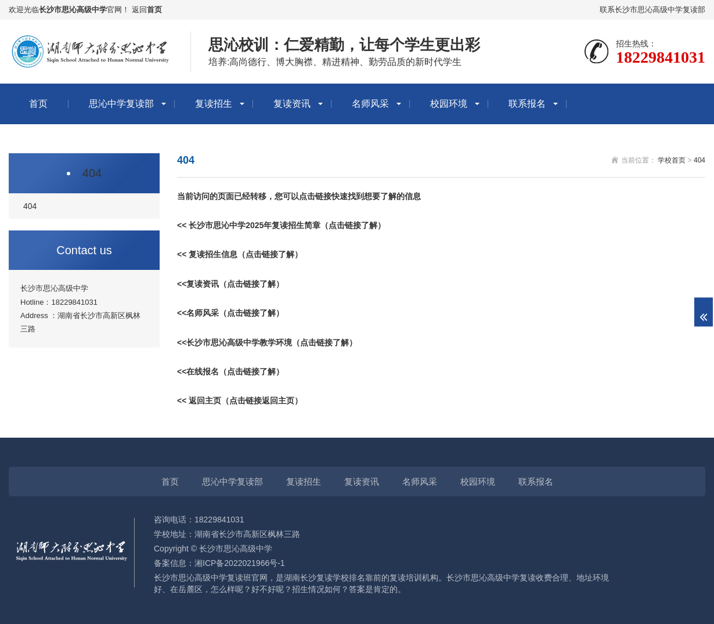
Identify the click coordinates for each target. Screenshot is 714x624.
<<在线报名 (198, 371)
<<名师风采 (198, 313)
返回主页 (205, 400)
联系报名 (527, 104)
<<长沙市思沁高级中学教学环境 (234, 342)
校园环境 (448, 104)
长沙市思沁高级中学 (73, 9)
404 (92, 173)
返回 (139, 9)
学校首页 (672, 160)
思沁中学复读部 (121, 104)
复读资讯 (292, 104)
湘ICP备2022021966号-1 (239, 563)
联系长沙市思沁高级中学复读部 (652, 9)
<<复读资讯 (198, 283)
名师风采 (370, 104)
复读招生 (213, 104)
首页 (154, 9)
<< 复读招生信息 (207, 254)
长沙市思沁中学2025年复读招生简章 (254, 225)
